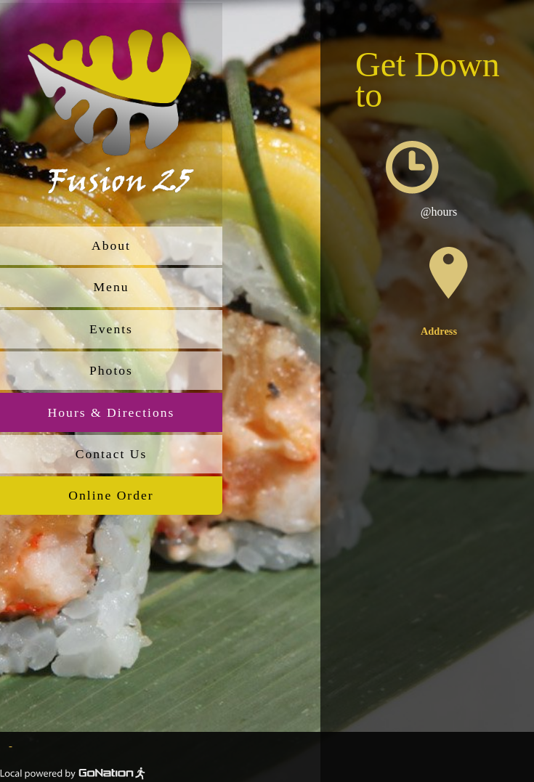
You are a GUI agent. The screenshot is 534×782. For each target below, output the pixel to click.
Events (111, 329)
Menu (111, 287)
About (111, 245)
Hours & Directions (111, 412)
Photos (111, 370)
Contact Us (111, 454)
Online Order (110, 495)
